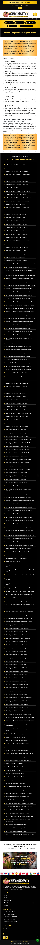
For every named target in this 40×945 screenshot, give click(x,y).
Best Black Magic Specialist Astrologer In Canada (17, 787)
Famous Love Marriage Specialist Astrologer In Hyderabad (19, 264)
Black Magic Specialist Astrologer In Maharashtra (17, 463)
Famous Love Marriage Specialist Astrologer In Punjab (18, 511)
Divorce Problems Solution (10, 922)
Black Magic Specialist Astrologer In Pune (15, 466)
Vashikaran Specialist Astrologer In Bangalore (16, 168)
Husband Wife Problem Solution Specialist (15, 558)
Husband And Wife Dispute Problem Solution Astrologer (18, 552)
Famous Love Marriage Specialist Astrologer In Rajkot (18, 527)
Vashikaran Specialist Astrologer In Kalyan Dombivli (17, 413)
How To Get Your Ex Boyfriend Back (13, 764)
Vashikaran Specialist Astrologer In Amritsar (15, 423)
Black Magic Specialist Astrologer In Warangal (16, 632)
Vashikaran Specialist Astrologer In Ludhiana (15, 387)
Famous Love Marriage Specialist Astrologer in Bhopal (18, 292)
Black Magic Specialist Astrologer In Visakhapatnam (17, 440)
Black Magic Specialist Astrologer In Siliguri (15, 691)
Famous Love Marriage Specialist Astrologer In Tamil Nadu (19, 305)
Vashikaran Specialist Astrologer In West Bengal (16, 241)
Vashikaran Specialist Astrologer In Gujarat (15, 211)
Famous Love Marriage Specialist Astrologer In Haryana (18, 524)
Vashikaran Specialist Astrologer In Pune (14, 205)
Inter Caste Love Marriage (10, 912)
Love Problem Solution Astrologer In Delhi (15, 831)
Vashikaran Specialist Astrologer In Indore (15, 195)
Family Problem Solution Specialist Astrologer (16, 750)
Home (5, 896)
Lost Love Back (7, 900)
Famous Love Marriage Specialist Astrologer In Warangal (19, 312)
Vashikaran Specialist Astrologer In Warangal (15, 234)
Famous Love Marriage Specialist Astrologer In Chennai (18, 309)
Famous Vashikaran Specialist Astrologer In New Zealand (19, 353)
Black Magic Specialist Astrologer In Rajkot (15, 694)
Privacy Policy (14, 941)
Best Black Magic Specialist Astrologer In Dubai (16, 797)
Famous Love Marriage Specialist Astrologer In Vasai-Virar (19, 535)
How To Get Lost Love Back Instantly (14, 777)
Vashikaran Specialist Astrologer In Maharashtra (16, 201)
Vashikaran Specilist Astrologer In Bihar (14, 257)
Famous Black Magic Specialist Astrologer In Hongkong (18, 803)
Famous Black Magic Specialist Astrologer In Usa (17, 810)
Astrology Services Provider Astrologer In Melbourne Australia (18, 579)
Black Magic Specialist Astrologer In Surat (15, 479)
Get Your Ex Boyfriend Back (10, 917)
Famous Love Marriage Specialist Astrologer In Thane (18, 335)
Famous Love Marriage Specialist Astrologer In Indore (18, 267)
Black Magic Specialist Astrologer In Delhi (15, 430)
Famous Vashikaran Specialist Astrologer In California (18, 622)
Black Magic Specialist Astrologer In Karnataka (16, 436)
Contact (5, 905)
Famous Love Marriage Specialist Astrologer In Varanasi (18, 539)
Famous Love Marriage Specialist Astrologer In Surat (18, 295)
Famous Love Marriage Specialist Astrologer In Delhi (17, 714)
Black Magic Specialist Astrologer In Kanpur (15, 648)
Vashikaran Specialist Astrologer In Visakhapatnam (17, 175)
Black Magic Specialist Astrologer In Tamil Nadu (16, 628)
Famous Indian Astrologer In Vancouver (14, 783)
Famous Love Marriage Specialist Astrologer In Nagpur (18, 332)
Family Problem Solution (9, 919)
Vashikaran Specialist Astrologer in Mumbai (15, 224)
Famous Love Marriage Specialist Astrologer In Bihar (17, 497)
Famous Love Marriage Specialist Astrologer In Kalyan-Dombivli (18, 531)
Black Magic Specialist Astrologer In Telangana (16, 450)
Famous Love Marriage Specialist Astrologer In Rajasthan (19, 325)
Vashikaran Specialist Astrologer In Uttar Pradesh (17, 191)
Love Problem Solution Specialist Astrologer (16, 615)
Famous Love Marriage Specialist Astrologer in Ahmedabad (19, 285)
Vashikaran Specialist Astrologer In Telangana (16, 185)
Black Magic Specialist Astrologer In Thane (15, 655)
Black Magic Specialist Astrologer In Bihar (15, 665)
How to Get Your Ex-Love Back (12, 770)
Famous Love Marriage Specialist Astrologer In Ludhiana (18, 507)
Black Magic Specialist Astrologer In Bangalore (16, 433)
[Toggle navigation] (35, 14)
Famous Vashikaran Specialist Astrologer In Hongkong (18, 363)
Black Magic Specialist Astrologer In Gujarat (15, 473)
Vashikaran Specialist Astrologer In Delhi (14, 165)
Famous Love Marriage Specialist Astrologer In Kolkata (18, 315)
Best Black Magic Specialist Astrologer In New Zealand (18, 793)
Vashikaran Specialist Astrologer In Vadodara (15, 261)
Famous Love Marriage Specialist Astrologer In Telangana (19, 279)
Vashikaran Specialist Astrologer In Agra (14, 393)
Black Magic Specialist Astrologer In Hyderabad (16, 446)
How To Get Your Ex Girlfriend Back (13, 767)
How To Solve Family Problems (12, 747)
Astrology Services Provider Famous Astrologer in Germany (19, 588)
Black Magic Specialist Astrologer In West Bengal (17, 638)
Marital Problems (7, 903)
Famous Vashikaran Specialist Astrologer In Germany (18, 366)
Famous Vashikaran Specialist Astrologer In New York (18, 618)
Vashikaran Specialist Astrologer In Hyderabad (16, 181)
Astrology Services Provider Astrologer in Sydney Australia (19, 575)
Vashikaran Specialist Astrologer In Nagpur (15, 254)
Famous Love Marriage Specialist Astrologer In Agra (17, 514)
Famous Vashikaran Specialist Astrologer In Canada (17, 346)
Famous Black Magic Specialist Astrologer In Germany (18, 807)
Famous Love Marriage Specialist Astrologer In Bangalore (19, 718)
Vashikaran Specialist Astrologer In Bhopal (15, 214)
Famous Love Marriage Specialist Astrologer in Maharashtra (19, 275)
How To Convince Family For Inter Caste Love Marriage (18, 754)
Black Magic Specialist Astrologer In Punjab (15, 675)
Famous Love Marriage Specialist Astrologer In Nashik (18, 517)
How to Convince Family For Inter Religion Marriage (17, 757)
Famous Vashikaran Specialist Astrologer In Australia (17, 350)
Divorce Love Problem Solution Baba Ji (14, 737)
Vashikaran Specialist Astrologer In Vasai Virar (16, 417)
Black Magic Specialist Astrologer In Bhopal (15, 476)
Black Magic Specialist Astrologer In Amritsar (16, 708)
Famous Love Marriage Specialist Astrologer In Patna (18, 494)
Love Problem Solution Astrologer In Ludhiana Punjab (18, 598)
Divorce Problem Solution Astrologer (14, 734)
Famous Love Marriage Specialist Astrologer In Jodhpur (18, 322)
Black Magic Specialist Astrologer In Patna (15, 661)
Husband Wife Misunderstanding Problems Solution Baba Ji (19, 555)
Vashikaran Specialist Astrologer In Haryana (15, 403)
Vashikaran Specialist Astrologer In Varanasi (15, 420)
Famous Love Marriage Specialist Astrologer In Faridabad (19, 521)
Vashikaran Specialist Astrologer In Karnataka (16, 171)
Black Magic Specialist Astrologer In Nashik (15, 681)
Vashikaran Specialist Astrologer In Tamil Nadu (16, 228)
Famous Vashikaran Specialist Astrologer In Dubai (17, 356)
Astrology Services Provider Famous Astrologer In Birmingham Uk (17, 821)
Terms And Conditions (24, 941)
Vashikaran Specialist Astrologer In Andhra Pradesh (17, 178)
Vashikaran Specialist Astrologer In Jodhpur (15, 244)
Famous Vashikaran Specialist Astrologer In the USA (17, 370)
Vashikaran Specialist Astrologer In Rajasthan (16, 247)
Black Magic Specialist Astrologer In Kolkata (15, 635)
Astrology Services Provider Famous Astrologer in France (19, 591)
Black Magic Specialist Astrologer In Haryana (16, 688)
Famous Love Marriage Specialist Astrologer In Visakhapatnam (16, 725)
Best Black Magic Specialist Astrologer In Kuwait (16, 800)
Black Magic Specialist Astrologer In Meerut (15, 483)
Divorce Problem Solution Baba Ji (13, 562)
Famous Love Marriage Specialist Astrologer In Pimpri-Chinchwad (18, 339)
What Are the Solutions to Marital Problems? (16, 741)
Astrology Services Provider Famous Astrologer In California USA (19, 566)
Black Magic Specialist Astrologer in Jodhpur (15, 642)
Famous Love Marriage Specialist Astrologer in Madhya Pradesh (18, 271)
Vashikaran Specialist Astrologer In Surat (14, 218)
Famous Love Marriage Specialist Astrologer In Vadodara (19, 501)
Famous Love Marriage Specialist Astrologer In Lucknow (18, 486)
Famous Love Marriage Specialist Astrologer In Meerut (18, 299)
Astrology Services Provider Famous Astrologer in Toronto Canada (19, 571)
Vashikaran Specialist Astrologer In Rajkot (15, 410)
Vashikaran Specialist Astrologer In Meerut (15, 221)
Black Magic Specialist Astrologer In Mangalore (16, 711)
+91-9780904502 (15, 5)
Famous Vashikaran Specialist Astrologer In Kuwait (17, 360)
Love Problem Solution (9, 914)
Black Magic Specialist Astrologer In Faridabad (16, 685)
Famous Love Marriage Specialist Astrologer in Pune (17, 282)
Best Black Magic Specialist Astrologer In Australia (17, 790)
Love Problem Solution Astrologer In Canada (16, 376)
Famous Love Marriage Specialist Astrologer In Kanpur (18, 328)
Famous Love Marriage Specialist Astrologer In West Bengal (19, 318)
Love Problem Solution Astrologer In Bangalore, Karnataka (19, 601)
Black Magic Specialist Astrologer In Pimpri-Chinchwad (18, 658)
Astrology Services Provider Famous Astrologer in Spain (18, 612)
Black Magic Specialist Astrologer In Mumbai (15, 625)
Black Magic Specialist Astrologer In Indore (15, 456)
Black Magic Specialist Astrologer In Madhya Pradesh (18, 460)
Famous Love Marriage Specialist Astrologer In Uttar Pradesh (17, 490)
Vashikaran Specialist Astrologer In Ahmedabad (16, 208)
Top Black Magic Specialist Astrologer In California (17, 343)
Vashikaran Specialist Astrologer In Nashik (15, 397)
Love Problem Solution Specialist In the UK (15, 373)
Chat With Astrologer (8, 931)
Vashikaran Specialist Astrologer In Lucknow (15, 188)
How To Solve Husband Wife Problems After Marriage (18, 549)
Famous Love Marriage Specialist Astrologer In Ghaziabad (19, 504)
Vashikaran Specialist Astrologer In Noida (15, 407)
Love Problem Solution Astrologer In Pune (15, 828)
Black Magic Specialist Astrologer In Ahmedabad (17, 469)
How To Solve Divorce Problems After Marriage (16, 744)
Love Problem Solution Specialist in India (15, 825)
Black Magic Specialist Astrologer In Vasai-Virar (16, 701)
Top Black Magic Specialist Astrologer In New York (17, 813)
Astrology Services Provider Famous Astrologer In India (18, 817)
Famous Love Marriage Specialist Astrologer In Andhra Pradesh (18, 730)
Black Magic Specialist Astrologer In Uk (14, 780)
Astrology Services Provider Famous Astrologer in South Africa (18, 584)
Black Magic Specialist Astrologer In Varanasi (16, 704)
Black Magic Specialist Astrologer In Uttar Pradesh (17, 453)
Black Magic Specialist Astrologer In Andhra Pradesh (17, 443)
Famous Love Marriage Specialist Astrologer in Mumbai (18, 302)
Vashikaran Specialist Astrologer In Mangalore (16, 426)
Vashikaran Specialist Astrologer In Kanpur (15, 251)
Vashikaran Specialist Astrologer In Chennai (15, 231)
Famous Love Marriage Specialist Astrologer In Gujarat (18, 289)
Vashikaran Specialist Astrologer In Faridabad (16, 400)
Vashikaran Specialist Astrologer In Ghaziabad (16, 384)
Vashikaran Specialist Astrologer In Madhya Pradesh (17, 198)
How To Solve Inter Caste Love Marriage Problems (17, 760)
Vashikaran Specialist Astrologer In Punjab (15, 390)
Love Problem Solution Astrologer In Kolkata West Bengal (19, 604)
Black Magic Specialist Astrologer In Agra (15, 678)
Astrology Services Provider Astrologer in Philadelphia (18, 595)
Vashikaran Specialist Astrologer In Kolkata (15, 238)
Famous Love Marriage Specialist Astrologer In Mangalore (19, 545)
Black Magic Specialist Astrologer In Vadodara (16, 668)
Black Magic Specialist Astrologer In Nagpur (15, 651)
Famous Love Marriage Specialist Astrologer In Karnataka (19, 721)
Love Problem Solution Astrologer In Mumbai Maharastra (19, 835)
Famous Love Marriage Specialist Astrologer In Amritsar (18, 542)
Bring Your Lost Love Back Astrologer (14, 774)
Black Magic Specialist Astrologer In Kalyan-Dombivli (18, 698)
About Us (5, 898)
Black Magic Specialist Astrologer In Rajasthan (16, 645)
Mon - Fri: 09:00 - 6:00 (9, 934)
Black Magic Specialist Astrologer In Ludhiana (16, 671)
